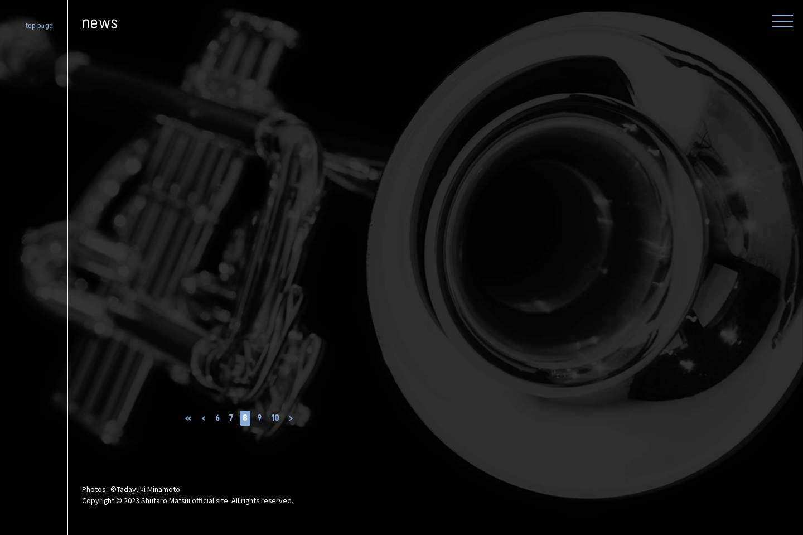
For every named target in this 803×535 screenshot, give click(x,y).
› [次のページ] (291, 418)
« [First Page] (188, 418)
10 (275, 418)
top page (39, 26)
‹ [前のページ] (203, 418)
